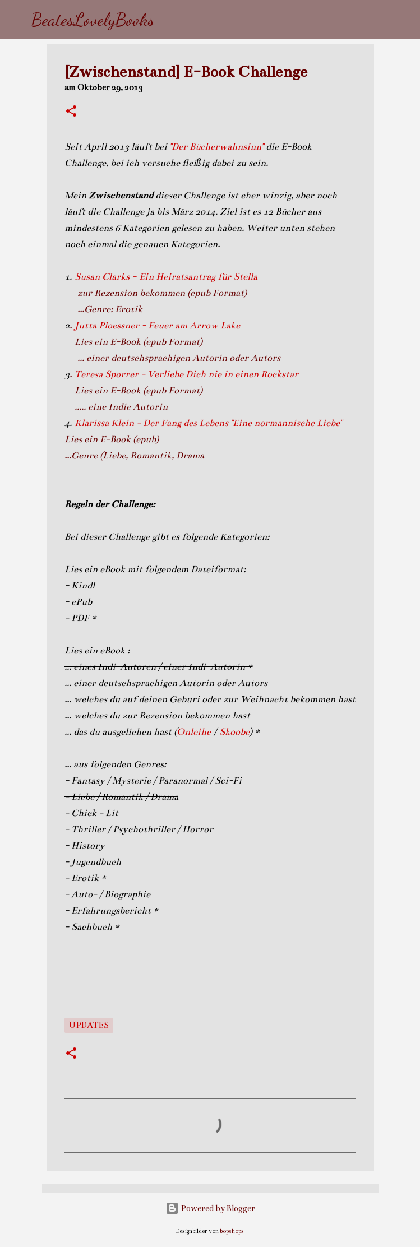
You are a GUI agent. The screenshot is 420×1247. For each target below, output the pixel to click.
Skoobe (234, 732)
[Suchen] (170, 19)
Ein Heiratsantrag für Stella (199, 276)
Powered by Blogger (210, 1208)
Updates (89, 1025)
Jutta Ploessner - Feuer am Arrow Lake (157, 325)
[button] (71, 112)
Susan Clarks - (107, 276)
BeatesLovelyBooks (92, 19)
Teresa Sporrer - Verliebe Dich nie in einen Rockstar (188, 374)
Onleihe (194, 732)
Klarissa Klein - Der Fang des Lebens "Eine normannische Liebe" (208, 423)
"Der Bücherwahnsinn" (216, 146)
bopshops (232, 1231)
